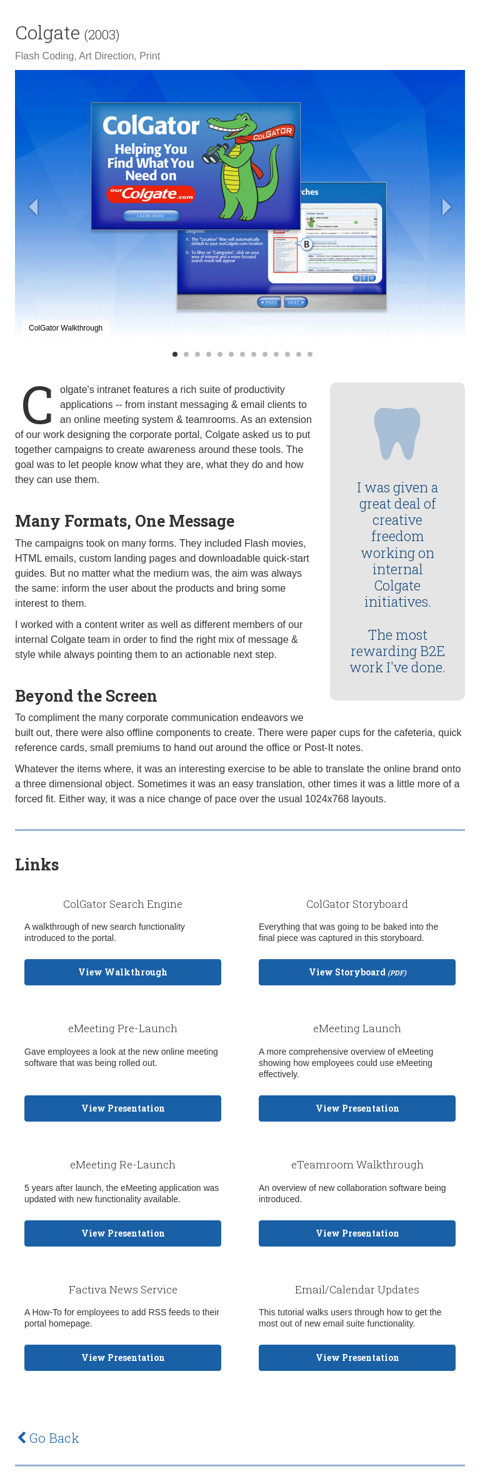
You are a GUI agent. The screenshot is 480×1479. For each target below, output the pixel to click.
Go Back (48, 1438)
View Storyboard (357, 972)
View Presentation (123, 1108)
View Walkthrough (123, 972)
